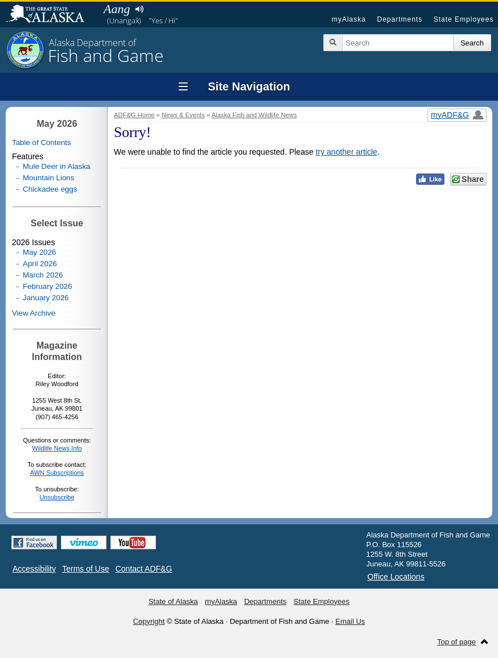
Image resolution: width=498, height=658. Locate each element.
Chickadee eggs (50, 189)
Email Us (350, 621)
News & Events (183, 114)
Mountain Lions (48, 177)
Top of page (456, 642)
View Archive (33, 313)
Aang (117, 9)
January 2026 (46, 297)
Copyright (149, 621)
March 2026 (43, 275)
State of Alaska (51, 15)
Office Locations (396, 576)
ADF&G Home (134, 114)
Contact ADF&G (144, 568)
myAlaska (349, 19)
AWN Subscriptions (57, 472)
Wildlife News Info (56, 448)
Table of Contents (41, 142)
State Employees (464, 19)
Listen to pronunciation (139, 9)
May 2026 (39, 252)
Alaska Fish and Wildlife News (254, 114)
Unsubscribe (56, 497)
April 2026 (40, 263)
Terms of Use (85, 568)
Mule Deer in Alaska (56, 166)
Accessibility (34, 568)
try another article (346, 151)
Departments (399, 19)
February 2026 (47, 286)
